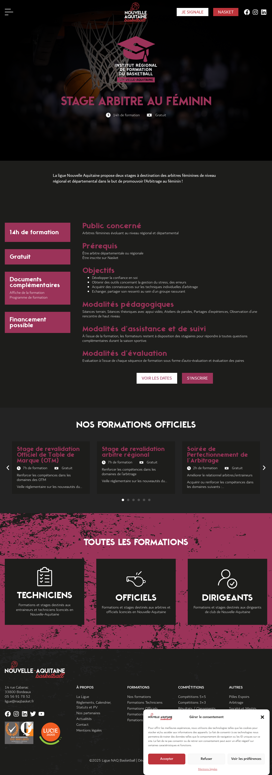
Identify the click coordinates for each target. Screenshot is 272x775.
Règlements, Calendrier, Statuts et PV (93, 705)
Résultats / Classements (197, 708)
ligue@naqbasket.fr (19, 701)
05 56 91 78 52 (17, 697)
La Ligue (82, 697)
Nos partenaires (88, 713)
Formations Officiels (142, 708)
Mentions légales (207, 769)
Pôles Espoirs (239, 697)
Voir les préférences (246, 759)
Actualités (84, 719)
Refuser (206, 759)
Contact (82, 725)
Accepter (166, 759)
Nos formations (139, 697)
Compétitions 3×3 (192, 703)
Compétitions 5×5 (192, 697)
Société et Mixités (242, 708)
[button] (262, 717)
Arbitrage (236, 703)
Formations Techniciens (145, 703)
